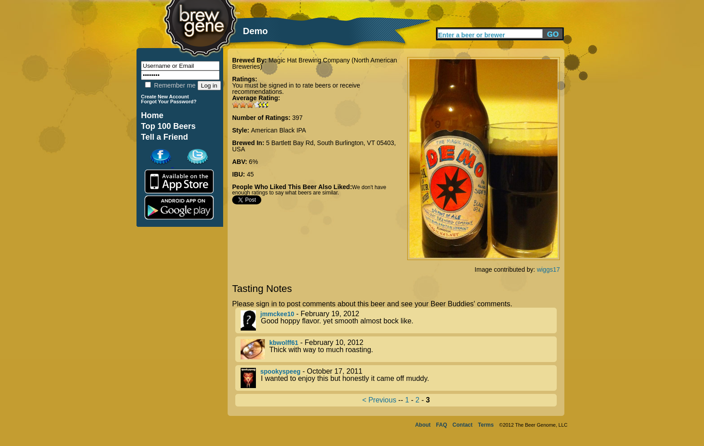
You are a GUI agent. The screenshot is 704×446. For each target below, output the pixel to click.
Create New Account (165, 96)
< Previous (379, 400)
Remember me (170, 85)
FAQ (441, 425)
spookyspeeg (280, 371)
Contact (463, 425)
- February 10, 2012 (399, 349)
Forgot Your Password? (169, 101)
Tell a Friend (164, 136)
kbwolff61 (284, 342)
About (423, 425)
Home (152, 115)
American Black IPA (278, 130)
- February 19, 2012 (399, 320)
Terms (486, 425)
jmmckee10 (277, 314)
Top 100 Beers (168, 126)
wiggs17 (548, 269)
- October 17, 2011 (399, 378)
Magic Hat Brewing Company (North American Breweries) (314, 63)
